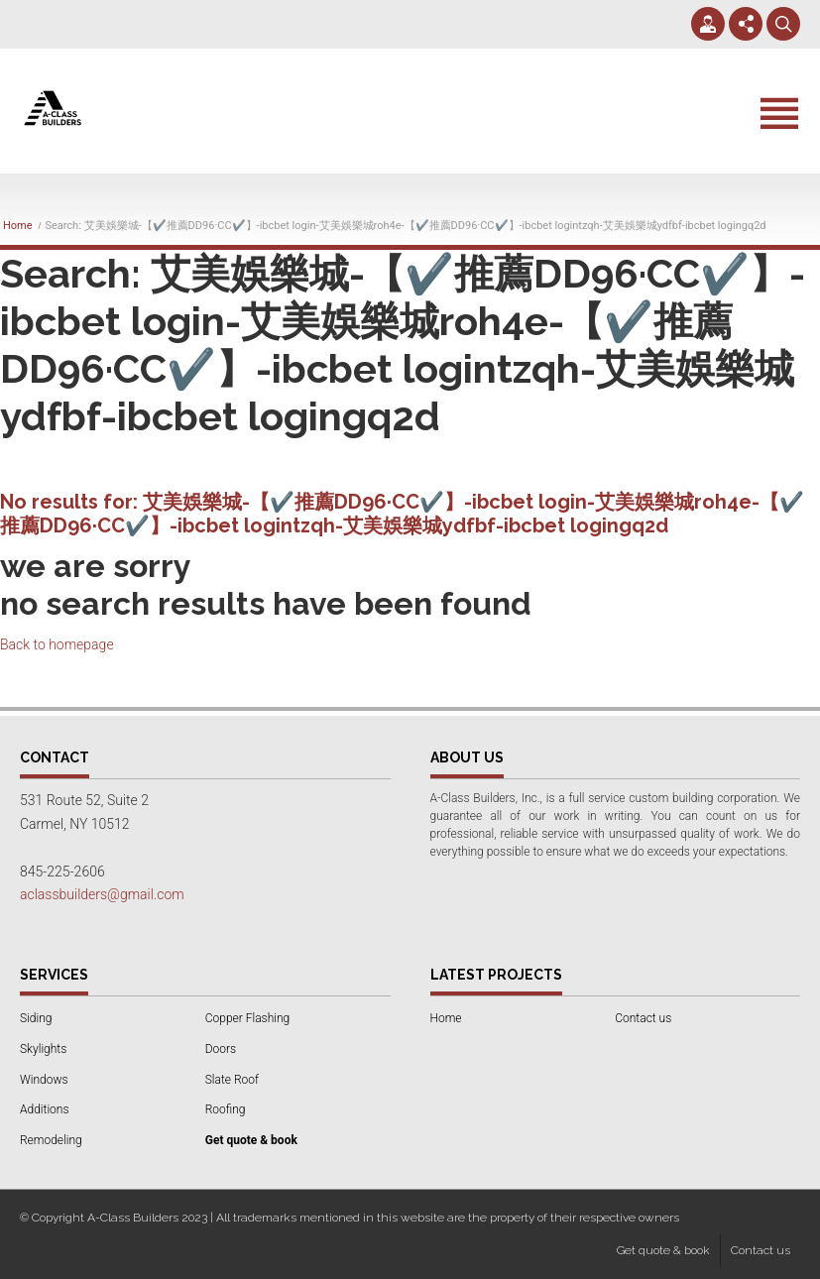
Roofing (225, 1109)
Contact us (643, 1018)
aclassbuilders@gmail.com (102, 894)
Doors (220, 1049)
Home (18, 226)
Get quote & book (663, 1250)
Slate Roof (232, 1080)
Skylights (43, 1049)
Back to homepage (57, 644)
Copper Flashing (247, 1018)
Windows (44, 1080)
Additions (44, 1109)
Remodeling (51, 1140)
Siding (36, 1018)
